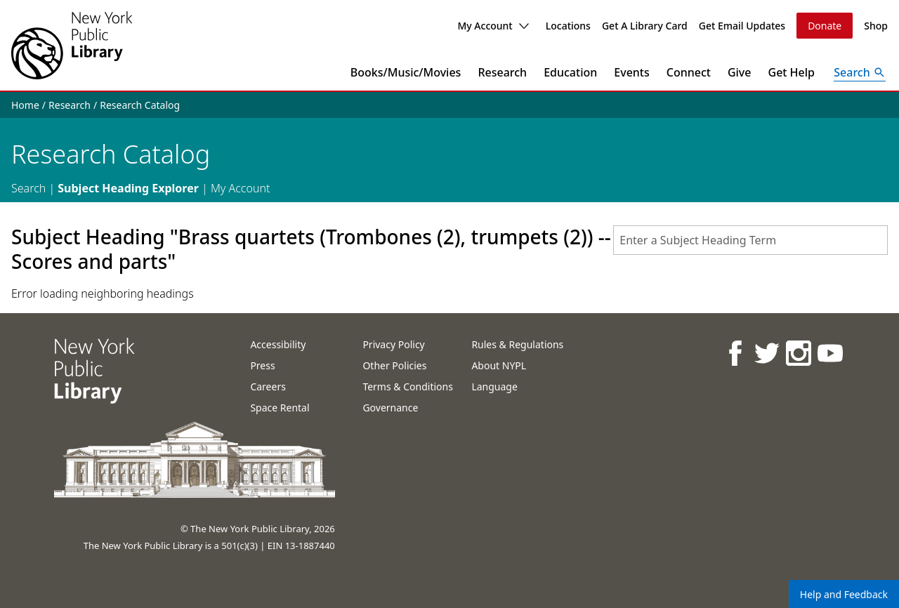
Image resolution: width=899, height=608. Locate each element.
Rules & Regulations (517, 344)
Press (262, 365)
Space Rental (279, 407)
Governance (390, 407)
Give (740, 72)
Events (631, 72)
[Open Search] (860, 72)
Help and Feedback (844, 594)
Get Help (791, 72)
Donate (824, 25)
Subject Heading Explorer (128, 188)
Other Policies (394, 365)
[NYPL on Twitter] (766, 353)
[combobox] (750, 240)
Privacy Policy (393, 344)
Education (570, 72)
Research (502, 72)
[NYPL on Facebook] (734, 353)
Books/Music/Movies (405, 72)
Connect (689, 72)
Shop (876, 25)
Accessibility (278, 344)
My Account (492, 25)
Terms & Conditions (407, 386)
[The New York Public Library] (71, 45)
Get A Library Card (645, 25)
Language (494, 386)
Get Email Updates (742, 25)
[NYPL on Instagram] (797, 353)
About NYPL (498, 365)
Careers (267, 386)
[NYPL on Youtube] (829, 353)
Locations (568, 25)
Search (28, 188)
